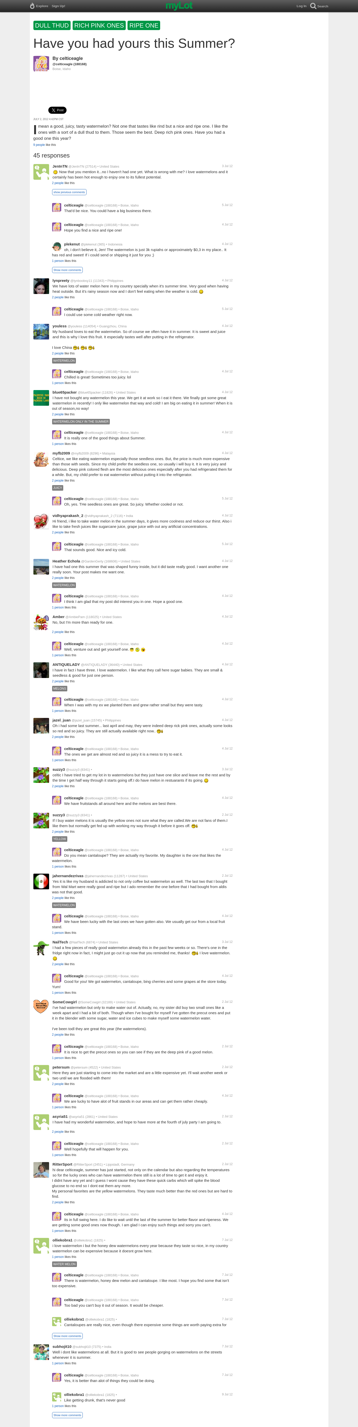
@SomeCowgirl (89, 1002)
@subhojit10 (81, 1347)
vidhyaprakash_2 (68, 515)
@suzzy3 (72, 770)
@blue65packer (89, 392)
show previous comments (69, 192)
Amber (59, 617)
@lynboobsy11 (81, 281)
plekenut (72, 244)
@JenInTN (76, 166)
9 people (39, 145)
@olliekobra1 (83, 1240)
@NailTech (77, 942)
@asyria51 (76, 1117)
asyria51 (60, 1116)
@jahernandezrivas (99, 876)
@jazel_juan (81, 720)
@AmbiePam (75, 617)
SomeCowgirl (65, 1002)
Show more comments (67, 269)
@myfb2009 (80, 453)
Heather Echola (66, 561)
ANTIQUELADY (66, 664)
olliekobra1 (63, 1240)
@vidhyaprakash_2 (98, 516)
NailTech (60, 942)
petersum (61, 1067)
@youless (75, 326)
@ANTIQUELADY (94, 665)
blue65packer (65, 392)
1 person (58, 261)
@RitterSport (82, 1164)
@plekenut (88, 244)
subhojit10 (62, 1346)
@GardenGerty (92, 561)
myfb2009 (61, 453)
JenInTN (60, 166)
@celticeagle (63, 64)
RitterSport (62, 1164)
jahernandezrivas (68, 876)
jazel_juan (62, 720)
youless (60, 326)
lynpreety (61, 280)
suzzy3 (59, 769)
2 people (58, 183)
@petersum (79, 1067)
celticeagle (71, 58)
